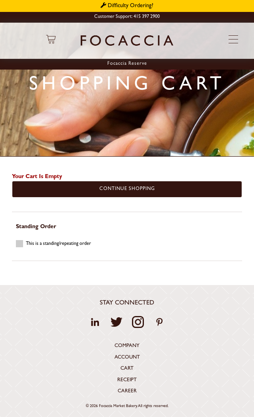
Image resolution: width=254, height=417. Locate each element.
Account (127, 357)
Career (127, 391)
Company (127, 346)
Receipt (127, 380)
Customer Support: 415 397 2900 (127, 17)
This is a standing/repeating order (53, 243)
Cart (127, 368)
